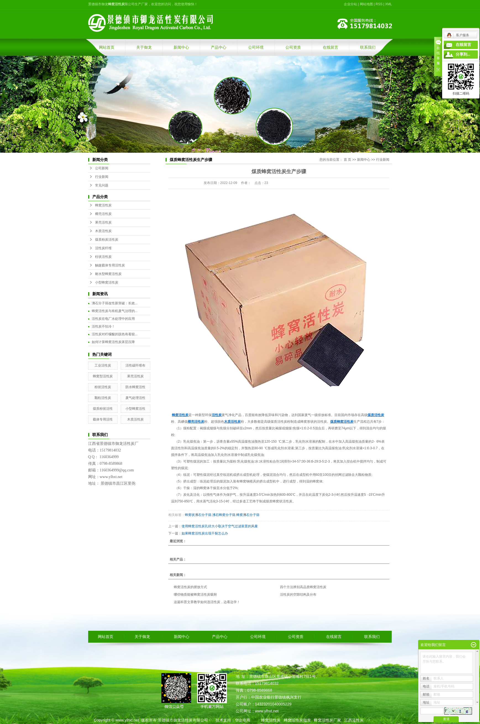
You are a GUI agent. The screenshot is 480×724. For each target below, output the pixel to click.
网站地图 (366, 4)
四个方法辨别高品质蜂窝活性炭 (303, 587)
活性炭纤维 (103, 248)
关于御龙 (144, 47)
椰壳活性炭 (103, 214)
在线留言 (330, 47)
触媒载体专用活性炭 (110, 265)
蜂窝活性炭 (103, 205)
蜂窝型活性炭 (103, 376)
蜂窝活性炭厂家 (327, 720)
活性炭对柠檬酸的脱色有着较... (115, 334)
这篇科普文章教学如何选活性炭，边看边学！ (207, 602)
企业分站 (350, 4)
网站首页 (106, 47)
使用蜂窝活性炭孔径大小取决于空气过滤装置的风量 (220, 526)
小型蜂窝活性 (135, 409)
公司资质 (293, 47)
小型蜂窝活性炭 (106, 282)
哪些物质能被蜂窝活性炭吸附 (195, 594)
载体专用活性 (103, 419)
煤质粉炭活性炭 (106, 240)
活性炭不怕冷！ (103, 326)
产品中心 (218, 47)
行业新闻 (101, 177)
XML (388, 4)
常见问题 (101, 185)
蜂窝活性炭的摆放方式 (190, 587)
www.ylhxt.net (127, 720)
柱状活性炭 (103, 257)
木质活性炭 (103, 231)
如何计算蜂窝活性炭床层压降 (113, 342)
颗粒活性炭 (103, 398)
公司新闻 (101, 168)
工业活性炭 (103, 365)
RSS (379, 4)
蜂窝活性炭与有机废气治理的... (115, 311)
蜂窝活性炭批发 (297, 720)
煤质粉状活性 (103, 409)
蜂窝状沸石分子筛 (198, 515)
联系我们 (368, 47)
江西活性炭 (354, 720)
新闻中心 (181, 47)
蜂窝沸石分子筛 (247, 515)
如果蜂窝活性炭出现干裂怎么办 (205, 533)
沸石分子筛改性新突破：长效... (115, 303)
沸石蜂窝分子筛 (223, 515)
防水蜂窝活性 (135, 387)
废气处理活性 (135, 398)
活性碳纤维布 (135, 365)
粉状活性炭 (103, 387)
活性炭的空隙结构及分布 (298, 594)
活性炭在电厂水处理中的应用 (113, 319)
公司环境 (256, 47)
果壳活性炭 (103, 222)
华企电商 (242, 720)
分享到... (463, 54)
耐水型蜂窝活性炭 (108, 274)
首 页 (347, 160)
